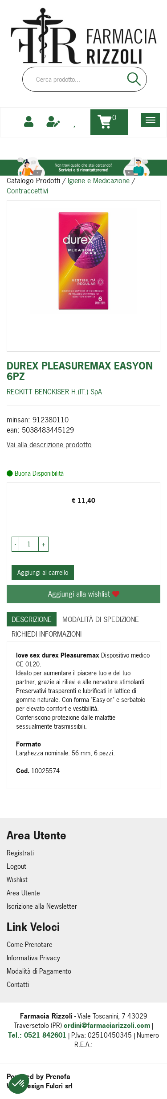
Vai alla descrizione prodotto (49, 444)
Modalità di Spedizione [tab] (100, 619)
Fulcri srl (59, 1086)
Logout (16, 866)
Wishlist (17, 879)
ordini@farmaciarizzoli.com (107, 1025)
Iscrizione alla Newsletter (42, 906)
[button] (18, 1084)
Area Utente (23, 893)
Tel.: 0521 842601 (37, 1035)
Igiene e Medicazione (99, 180)
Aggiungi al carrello (42, 572)
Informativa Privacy (33, 958)
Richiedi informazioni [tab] (46, 634)
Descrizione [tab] (32, 619)
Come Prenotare (30, 944)
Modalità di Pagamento (39, 971)
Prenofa (58, 1076)
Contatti (18, 984)
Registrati (20, 853)
